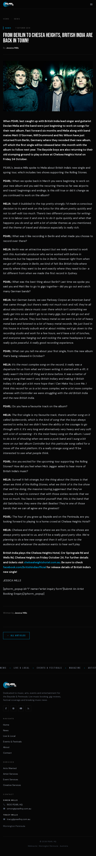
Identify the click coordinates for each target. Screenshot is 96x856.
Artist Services (10, 773)
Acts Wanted (10, 768)
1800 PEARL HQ (15, 804)
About (6, 747)
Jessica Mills (12, 47)
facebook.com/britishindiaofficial (24, 567)
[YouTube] (21, 708)
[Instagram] (13, 708)
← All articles (16, 635)
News (17, 19)
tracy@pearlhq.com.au (18, 819)
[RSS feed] (28, 708)
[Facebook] (6, 708)
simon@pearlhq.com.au (19, 808)
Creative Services (12, 785)
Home (6, 19)
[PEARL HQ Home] (8, 4)
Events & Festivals (49, 667)
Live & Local (22, 667)
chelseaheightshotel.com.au (42, 562)
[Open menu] (91, 4)
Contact (7, 752)
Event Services (10, 779)
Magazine (75, 667)
